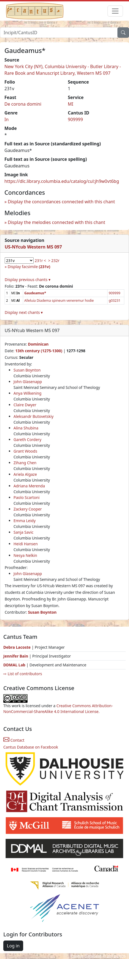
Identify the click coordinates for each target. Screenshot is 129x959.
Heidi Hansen (26, 543)
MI (70, 104)
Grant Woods (25, 451)
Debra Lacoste (17, 647)
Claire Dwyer (25, 404)
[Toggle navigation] (115, 11)
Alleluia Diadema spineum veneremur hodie (59, 300)
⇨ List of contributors (22, 673)
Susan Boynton (27, 370)
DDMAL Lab (14, 664)
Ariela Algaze (25, 474)
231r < (40, 260)
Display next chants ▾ (24, 312)
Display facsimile (29, 266)
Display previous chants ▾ (27, 279)
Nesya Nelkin (25, 555)
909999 (75, 119)
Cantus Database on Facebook (30, 747)
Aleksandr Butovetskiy (33, 416)
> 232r (53, 260)
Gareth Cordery (27, 439)
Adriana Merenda (29, 485)
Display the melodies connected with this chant (56, 222)
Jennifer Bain (16, 656)
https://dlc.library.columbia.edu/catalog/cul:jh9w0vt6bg (61, 181)
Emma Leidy (25, 520)
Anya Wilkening (27, 393)
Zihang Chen (25, 462)
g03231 (114, 300)
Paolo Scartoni (26, 497)
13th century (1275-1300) (38, 350)
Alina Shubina (26, 428)
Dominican (38, 344)
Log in (13, 946)
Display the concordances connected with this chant (61, 202)
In (6, 119)
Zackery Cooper (28, 509)
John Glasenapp (28, 381)
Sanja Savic (23, 532)
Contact (13, 740)
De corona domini (22, 104)
